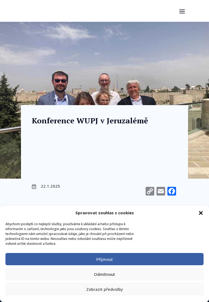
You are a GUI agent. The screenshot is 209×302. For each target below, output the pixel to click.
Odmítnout (104, 274)
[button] (201, 213)
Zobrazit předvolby (104, 289)
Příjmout (104, 259)
